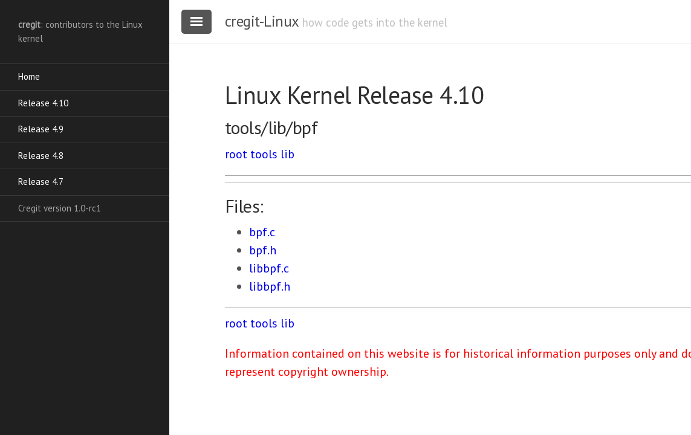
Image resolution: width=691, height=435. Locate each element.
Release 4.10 (43, 103)
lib (287, 154)
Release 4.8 (40, 155)
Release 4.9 (40, 129)
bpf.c (262, 232)
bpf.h (262, 250)
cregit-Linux (262, 21)
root (236, 154)
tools (263, 154)
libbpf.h (269, 286)
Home (29, 76)
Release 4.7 (40, 181)
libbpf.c (269, 268)
